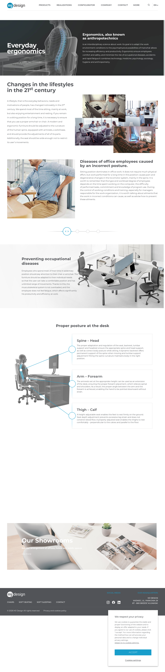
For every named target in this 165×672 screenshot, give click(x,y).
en (154, 5)
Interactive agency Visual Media (144, 667)
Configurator (84, 5)
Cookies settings (133, 660)
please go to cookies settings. (127, 643)
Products (42, 5)
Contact (121, 5)
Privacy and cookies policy (54, 667)
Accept (133, 652)
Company (104, 5)
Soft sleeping (44, 658)
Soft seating (25, 658)
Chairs (10, 658)
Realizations (62, 5)
